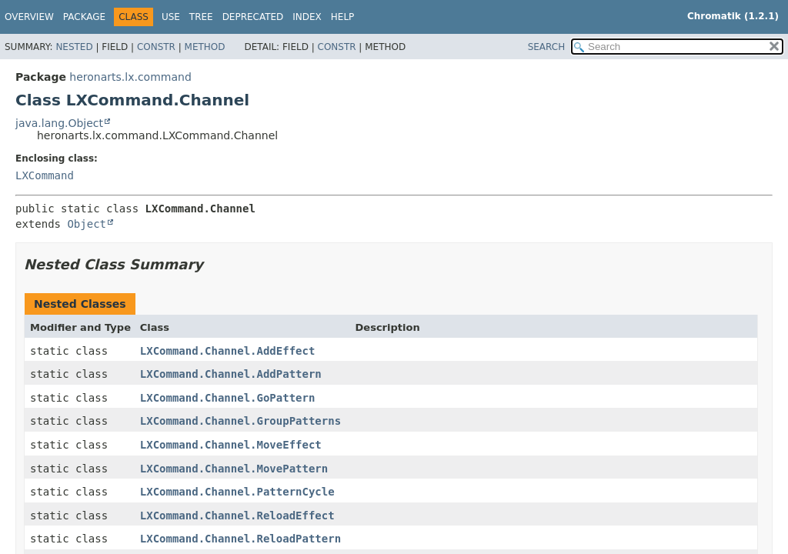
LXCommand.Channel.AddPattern (231, 374)
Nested (73, 47)
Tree (201, 17)
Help (343, 17)
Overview (29, 17)
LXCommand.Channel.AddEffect (228, 351)
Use (171, 17)
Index (307, 17)
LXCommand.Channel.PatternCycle (237, 492)
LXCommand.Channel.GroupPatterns (240, 421)
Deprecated (253, 17)
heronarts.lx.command (130, 77)
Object (86, 224)
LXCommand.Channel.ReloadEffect (237, 515)
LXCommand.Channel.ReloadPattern (240, 538)
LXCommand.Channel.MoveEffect (231, 445)
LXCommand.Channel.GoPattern (228, 398)
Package (84, 17)
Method (205, 47)
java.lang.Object (59, 123)
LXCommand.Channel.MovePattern (234, 468)
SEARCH (547, 47)
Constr (156, 47)
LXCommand (44, 175)
